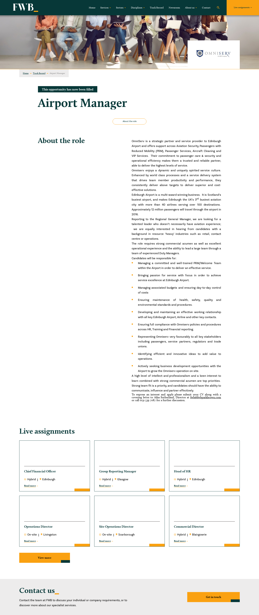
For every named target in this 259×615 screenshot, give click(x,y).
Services (104, 7)
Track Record (157, 7)
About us (189, 7)
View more (44, 557)
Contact (206, 7)
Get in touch (213, 597)
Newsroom (174, 7)
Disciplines (136, 7)
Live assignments (242, 7)
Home (92, 7)
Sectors (119, 7)
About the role (130, 121)
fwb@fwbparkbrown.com (205, 397)
